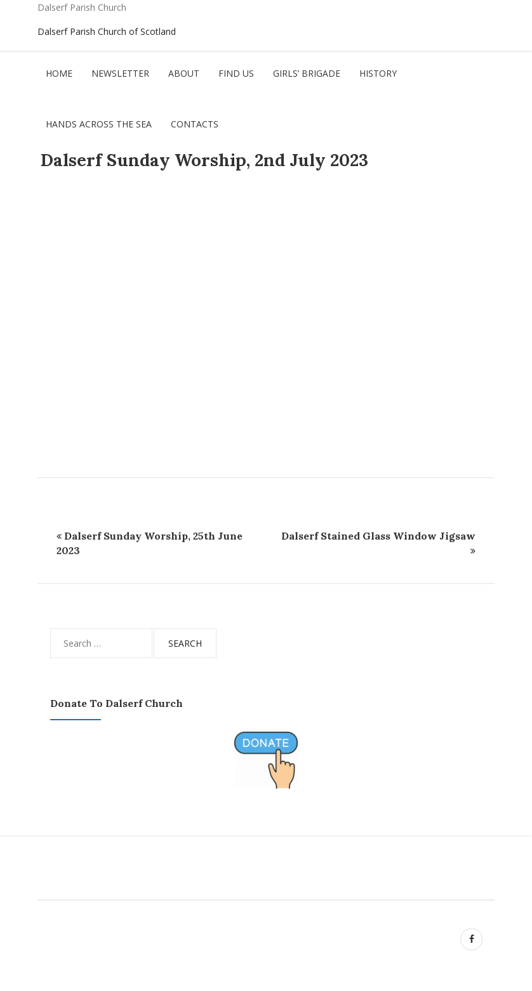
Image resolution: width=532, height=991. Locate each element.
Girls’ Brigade (306, 73)
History (378, 73)
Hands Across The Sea (99, 124)
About (183, 73)
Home (59, 73)
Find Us (236, 73)
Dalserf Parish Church (81, 7)
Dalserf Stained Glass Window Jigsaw (378, 535)
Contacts (194, 124)
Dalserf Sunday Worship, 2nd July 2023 (204, 160)
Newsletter (120, 73)
